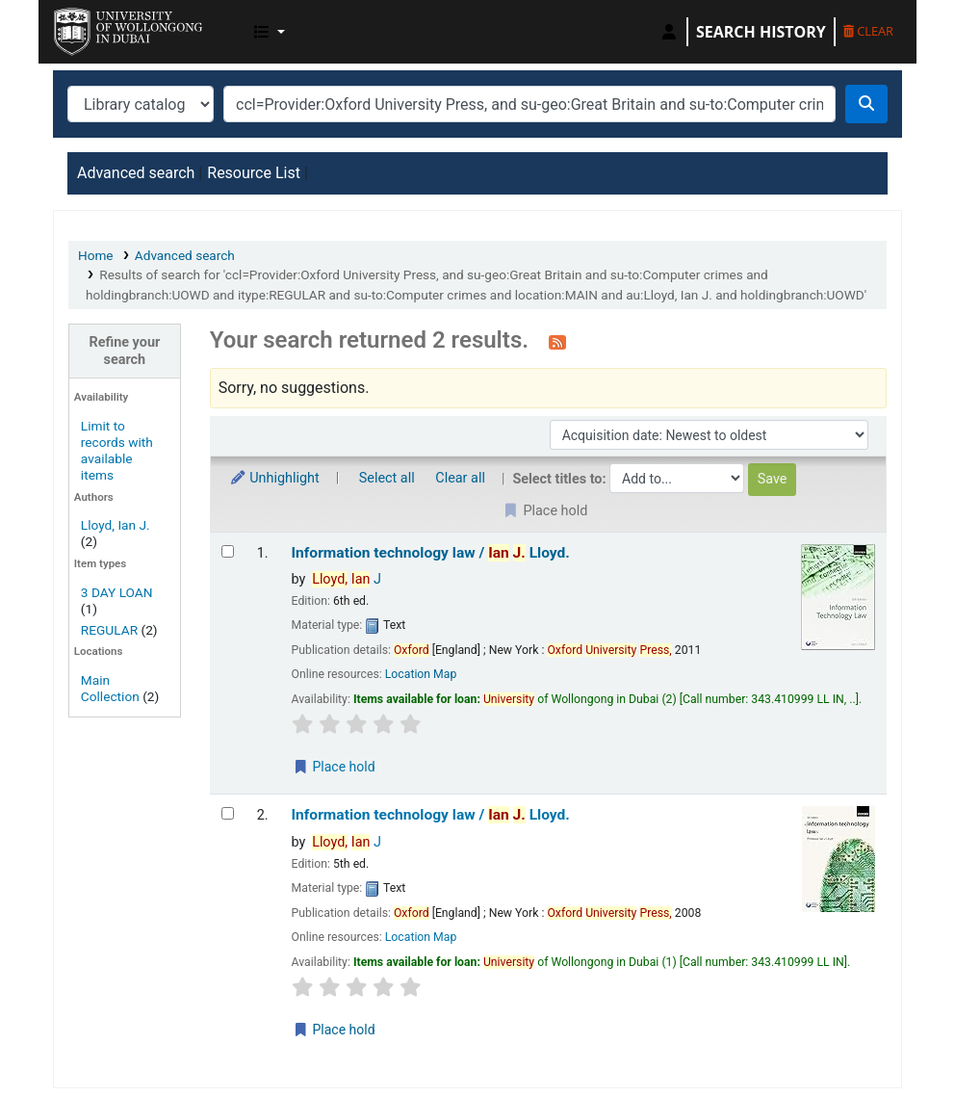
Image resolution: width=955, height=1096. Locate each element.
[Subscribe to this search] (557, 342)
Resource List (253, 173)
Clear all (460, 478)
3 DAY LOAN (117, 592)
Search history (761, 31)
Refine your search (124, 350)
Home (96, 255)
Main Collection (110, 688)
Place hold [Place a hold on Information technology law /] (334, 766)
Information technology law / (431, 552)
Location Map (421, 674)
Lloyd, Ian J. (115, 525)
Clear (868, 30)
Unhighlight (274, 478)
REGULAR (109, 630)
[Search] (866, 104)
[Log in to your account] (669, 32)
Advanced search (135, 173)
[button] (269, 32)
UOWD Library (102, 27)
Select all (387, 478)
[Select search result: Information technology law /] (227, 551)
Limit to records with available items (117, 450)
